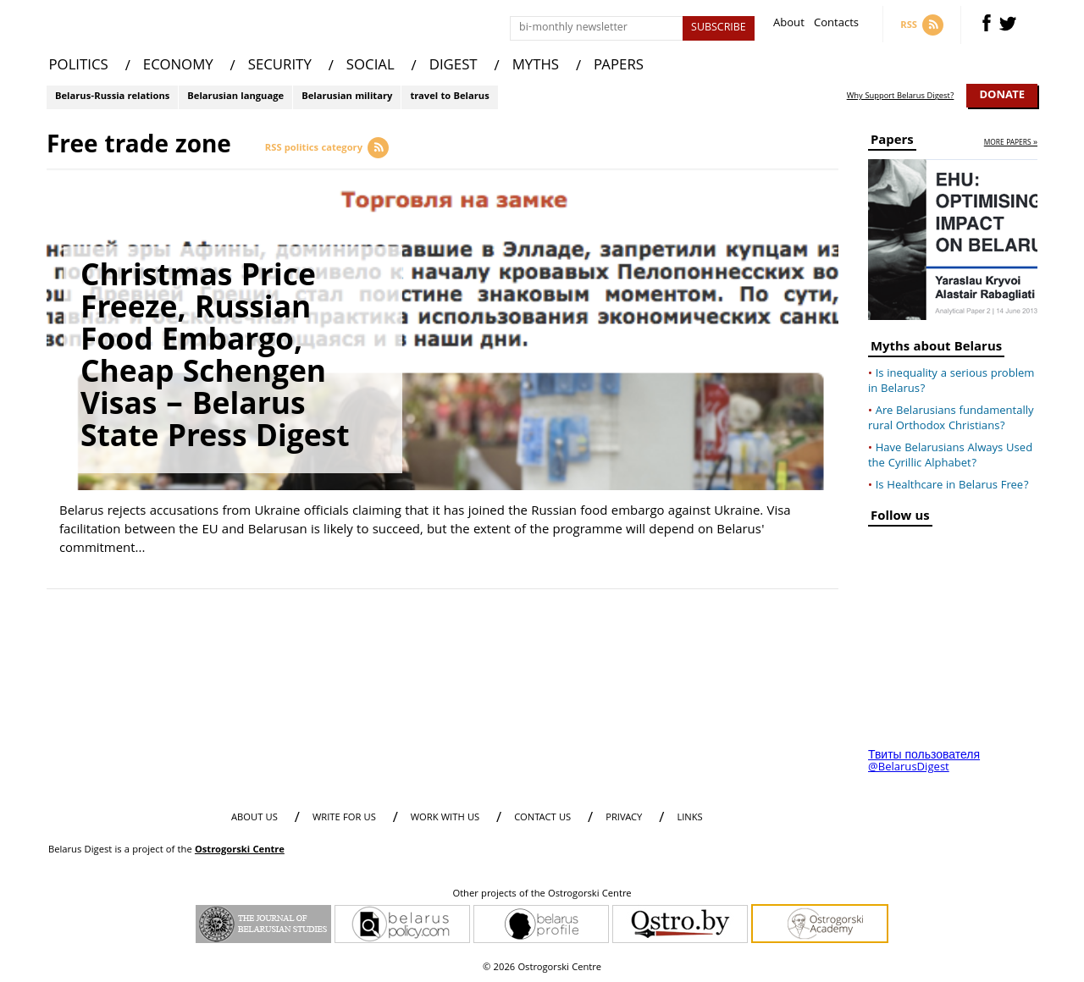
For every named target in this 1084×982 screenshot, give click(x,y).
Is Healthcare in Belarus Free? (952, 486)
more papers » (1010, 143)
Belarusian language (235, 97)
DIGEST (453, 66)
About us (254, 818)
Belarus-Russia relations (112, 97)
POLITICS (78, 66)
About (789, 25)
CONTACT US (542, 818)
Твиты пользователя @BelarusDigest (924, 762)
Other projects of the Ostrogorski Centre (541, 895)
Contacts (836, 25)
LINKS (689, 818)
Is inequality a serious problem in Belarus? (951, 382)
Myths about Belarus (936, 349)
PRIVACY (624, 818)
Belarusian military (346, 97)
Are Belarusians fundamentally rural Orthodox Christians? (951, 419)
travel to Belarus (449, 97)
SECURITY (280, 66)
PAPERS (619, 66)
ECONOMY (178, 66)
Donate (1002, 95)
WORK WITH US (445, 818)
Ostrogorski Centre (240, 850)
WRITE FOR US (344, 818)
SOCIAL (370, 66)
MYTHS (535, 66)
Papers (892, 143)
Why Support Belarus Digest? (900, 96)
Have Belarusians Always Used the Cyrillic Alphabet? (950, 456)
